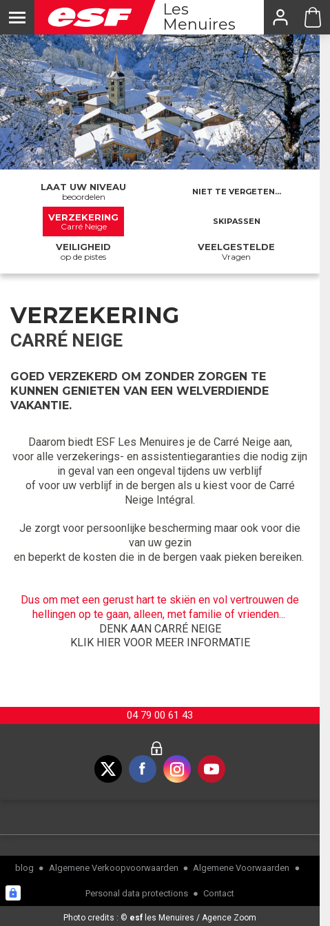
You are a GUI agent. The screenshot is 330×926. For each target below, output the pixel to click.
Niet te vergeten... (236, 191)
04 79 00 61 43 (160, 715)
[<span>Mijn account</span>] (280, 17)
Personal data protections (136, 893)
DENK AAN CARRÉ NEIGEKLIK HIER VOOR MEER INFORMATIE (160, 636)
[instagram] (177, 769)
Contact (218, 893)
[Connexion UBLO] (13, 893)
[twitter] (108, 769)
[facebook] (142, 769)
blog (24, 868)
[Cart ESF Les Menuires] (313, 17)
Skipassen (236, 221)
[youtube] (211, 769)
